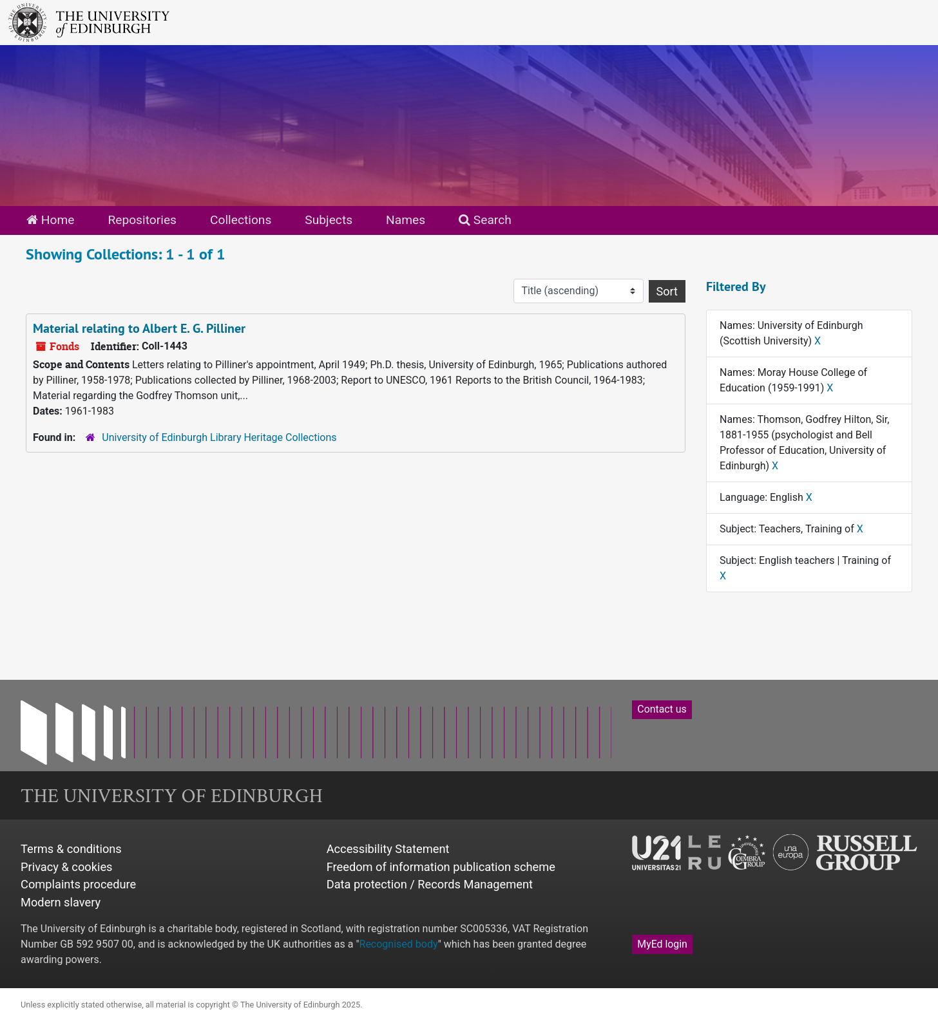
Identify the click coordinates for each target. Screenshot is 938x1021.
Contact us (661, 709)
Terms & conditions (71, 849)
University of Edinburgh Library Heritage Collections (219, 437)
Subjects (328, 219)
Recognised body (398, 944)
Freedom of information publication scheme (441, 867)
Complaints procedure (78, 884)
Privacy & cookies (67, 867)
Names (405, 219)
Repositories (142, 219)
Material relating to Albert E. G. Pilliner (139, 328)
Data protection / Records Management (430, 884)
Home (50, 219)
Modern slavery (60, 902)
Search (485, 219)
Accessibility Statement (388, 849)
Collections (240, 219)
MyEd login (662, 944)
